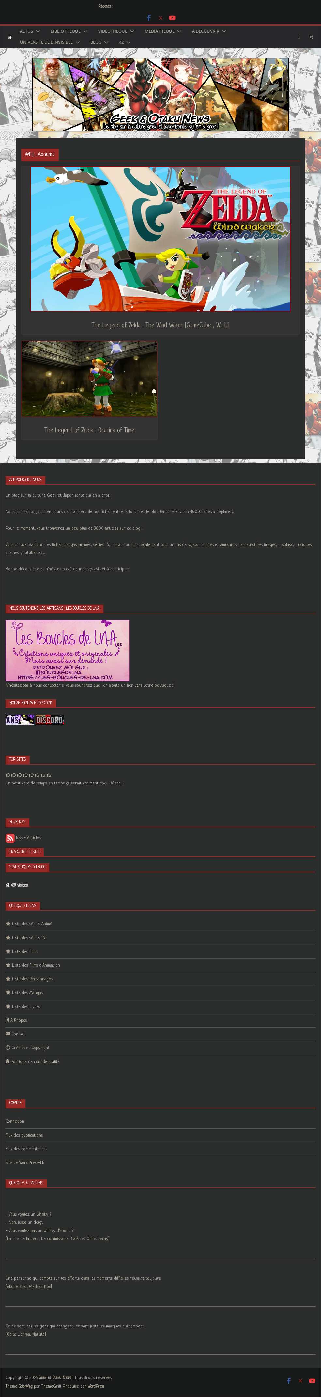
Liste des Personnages (32, 979)
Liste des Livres (26, 1006)
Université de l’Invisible (46, 42)
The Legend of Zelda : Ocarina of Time (89, 430)
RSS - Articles (23, 837)
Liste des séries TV (28, 938)
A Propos (18, 1020)
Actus (26, 31)
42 (121, 42)
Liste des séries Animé (32, 924)
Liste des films (24, 951)
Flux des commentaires (26, 1149)
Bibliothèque (66, 31)
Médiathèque (160, 31)
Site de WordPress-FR (25, 1162)
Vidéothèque (112, 31)
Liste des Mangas (27, 992)
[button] (36, 31)
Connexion (15, 1121)
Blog (95, 42)
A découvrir (205, 31)
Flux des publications (24, 1135)
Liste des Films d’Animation (36, 965)
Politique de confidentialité (35, 1061)
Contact (18, 1034)
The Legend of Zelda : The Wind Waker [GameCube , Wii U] (160, 325)
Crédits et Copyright (30, 1048)
